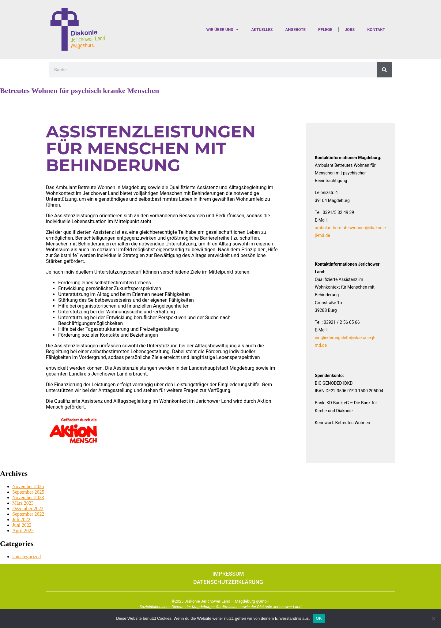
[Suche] (384, 69)
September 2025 (28, 492)
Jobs (350, 29)
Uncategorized (26, 556)
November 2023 (28, 497)
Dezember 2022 (27, 508)
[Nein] (433, 618)
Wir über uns (222, 29)
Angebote (295, 29)
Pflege (325, 29)
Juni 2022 (22, 525)
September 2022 (28, 514)
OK (319, 618)
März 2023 (23, 503)
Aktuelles (262, 29)
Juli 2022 (21, 519)
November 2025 (28, 486)
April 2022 (23, 530)
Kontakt (376, 29)
